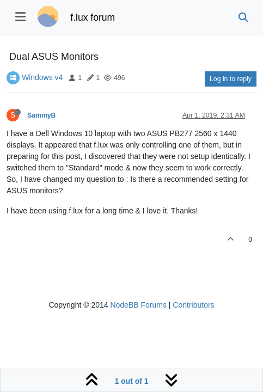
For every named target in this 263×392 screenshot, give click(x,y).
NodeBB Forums (138, 305)
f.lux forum (92, 17)
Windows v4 (42, 77)
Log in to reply (231, 79)
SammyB (41, 115)
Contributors (193, 305)
